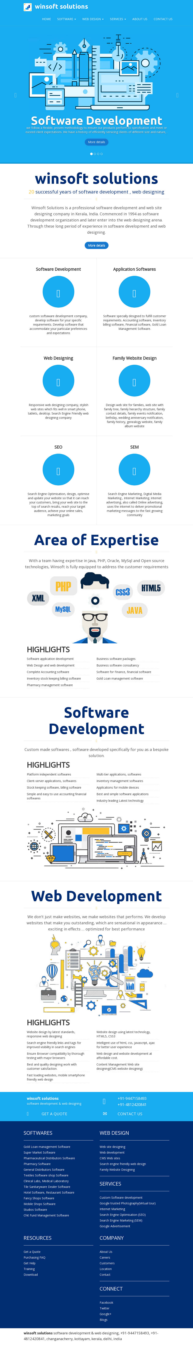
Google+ (105, 1314)
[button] (14, 94)
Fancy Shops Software (39, 1198)
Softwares (38, 1132)
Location (106, 1269)
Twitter (104, 1308)
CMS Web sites (110, 1158)
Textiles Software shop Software (46, 1175)
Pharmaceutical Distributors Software (49, 1158)
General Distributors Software (44, 1170)
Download (31, 1275)
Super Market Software (39, 1152)
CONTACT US (130, 1113)
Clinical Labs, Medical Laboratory (46, 1181)
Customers (107, 1263)
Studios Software (35, 1210)
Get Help (29, 1263)
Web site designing (112, 1147)
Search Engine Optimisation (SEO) (123, 1215)
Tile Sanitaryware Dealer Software (47, 1187)
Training (29, 1269)
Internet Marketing (112, 1209)
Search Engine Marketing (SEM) (121, 1220)
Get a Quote (32, 1252)
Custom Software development (121, 1197)
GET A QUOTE (54, 1113)
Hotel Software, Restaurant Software (49, 1192)
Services (118, 19)
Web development (112, 1152)
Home (46, 19)
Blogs (103, 1320)
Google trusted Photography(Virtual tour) (128, 1203)
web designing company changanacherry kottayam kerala (71, 1344)
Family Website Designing (117, 1170)
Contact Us (163, 19)
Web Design (93, 19)
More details (96, 142)
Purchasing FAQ (34, 1257)
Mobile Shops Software (40, 1204)
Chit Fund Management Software (46, 1215)
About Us (139, 19)
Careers (105, 1257)
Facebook (106, 1302)
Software (66, 19)
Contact (105, 1275)
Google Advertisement (115, 1226)
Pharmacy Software (37, 1164)
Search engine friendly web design (123, 1164)
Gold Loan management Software (47, 1147)
